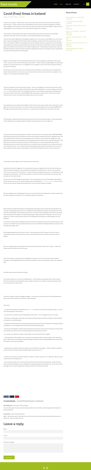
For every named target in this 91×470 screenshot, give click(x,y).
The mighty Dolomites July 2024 (74, 19)
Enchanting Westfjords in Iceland (74, 46)
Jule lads (31, 307)
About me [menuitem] (67, 3)
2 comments (21, 14)
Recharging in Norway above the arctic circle (76, 23)
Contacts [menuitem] (75, 3)
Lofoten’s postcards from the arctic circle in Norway (76, 41)
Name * (5, 426)
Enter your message (9, 439)
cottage (6, 88)
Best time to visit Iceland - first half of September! (76, 29)
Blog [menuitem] (60, 3)
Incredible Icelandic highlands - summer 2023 (76, 35)
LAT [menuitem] (83, 3)
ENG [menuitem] (86, 3)
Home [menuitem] (54, 3)
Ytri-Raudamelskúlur (48, 179)
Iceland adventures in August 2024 (75, 15)
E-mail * (6, 433)
